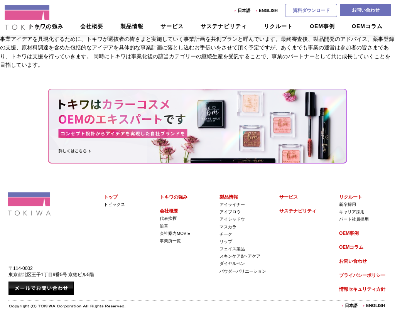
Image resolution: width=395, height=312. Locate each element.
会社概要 (169, 211)
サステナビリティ (297, 211)
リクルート (350, 197)
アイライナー (232, 204)
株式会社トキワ (28, 17)
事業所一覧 (170, 240)
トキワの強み (173, 197)
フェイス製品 (232, 248)
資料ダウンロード (311, 10)
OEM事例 (349, 233)
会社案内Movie (175, 233)
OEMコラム (351, 247)
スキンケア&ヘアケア (239, 256)
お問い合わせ (366, 10)
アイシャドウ (232, 219)
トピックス (114, 204)
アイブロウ (230, 211)
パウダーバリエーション (242, 271)
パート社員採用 (354, 219)
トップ (111, 197)
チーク (225, 234)
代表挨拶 (168, 218)
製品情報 (228, 197)
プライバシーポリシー (362, 275)
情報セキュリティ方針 (362, 289)
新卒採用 (347, 204)
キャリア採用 (352, 211)
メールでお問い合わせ (41, 288)
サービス (288, 197)
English (268, 10)
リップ (225, 241)
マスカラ (227, 226)
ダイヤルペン (232, 263)
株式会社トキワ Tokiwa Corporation (29, 204)
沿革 (164, 226)
